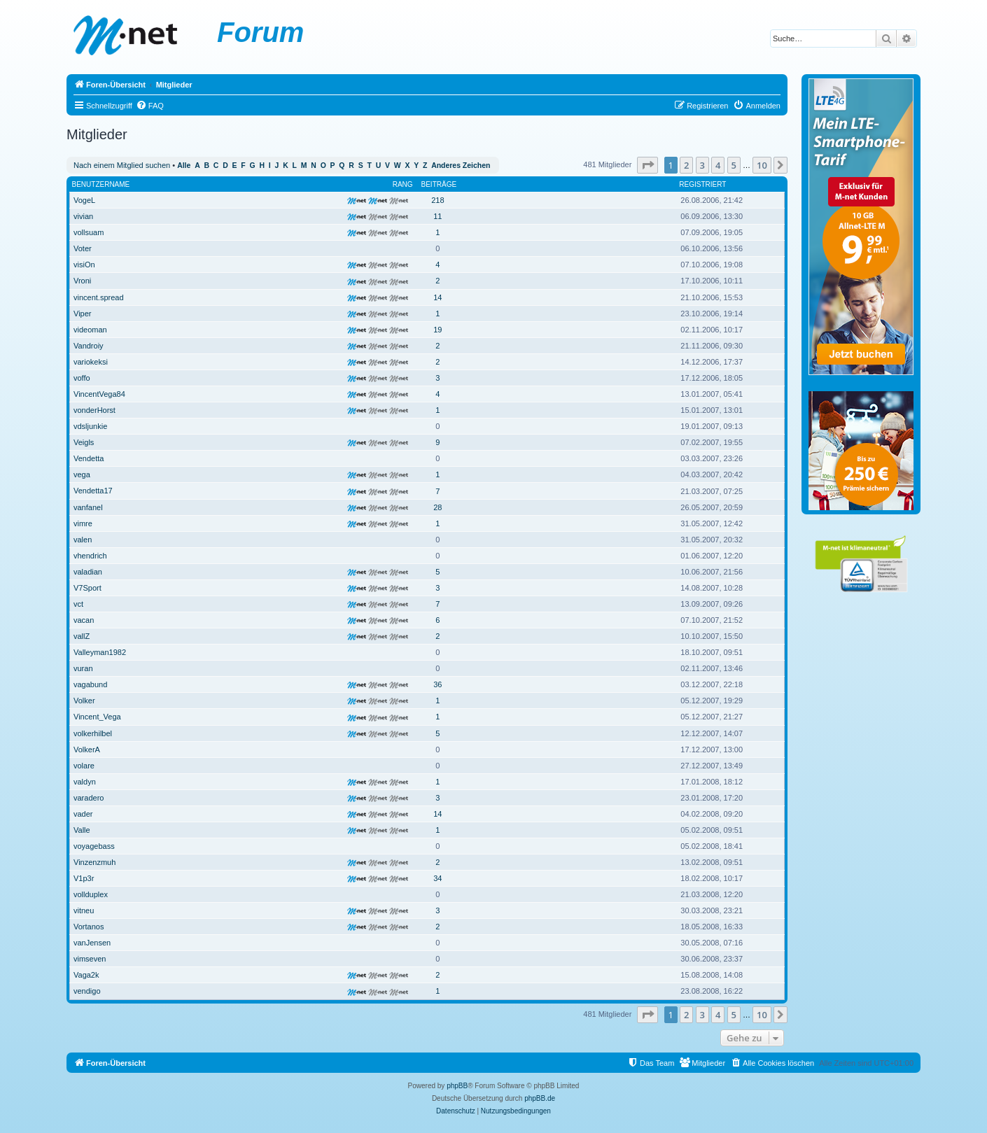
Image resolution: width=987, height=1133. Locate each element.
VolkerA (87, 749)
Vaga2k (86, 975)
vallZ (82, 636)
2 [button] (686, 165)
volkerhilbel (93, 733)
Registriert (702, 184)
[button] (647, 165)
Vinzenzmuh (94, 862)
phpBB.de (539, 1098)
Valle (82, 830)
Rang (403, 184)
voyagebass (94, 846)
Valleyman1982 (100, 652)
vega (82, 474)
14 (437, 297)
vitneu (84, 910)
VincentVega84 (99, 394)
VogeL (84, 200)
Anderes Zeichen (460, 165)
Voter (83, 248)
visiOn (84, 264)
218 (437, 200)
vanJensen (92, 942)
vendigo (87, 991)
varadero (89, 798)
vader (83, 814)
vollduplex (91, 894)
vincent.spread (99, 297)
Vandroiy (89, 346)
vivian (83, 216)
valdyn (85, 781)
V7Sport (88, 588)
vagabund (90, 684)
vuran (83, 668)
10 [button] (762, 165)
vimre (83, 523)
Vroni (82, 280)
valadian (88, 572)
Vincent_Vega (97, 716)
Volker (84, 700)
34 (437, 878)
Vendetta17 (93, 490)
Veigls (84, 442)
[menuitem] (150, 105)
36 (437, 684)
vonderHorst (94, 410)
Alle (183, 165)
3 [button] (702, 165)
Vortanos (89, 926)
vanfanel (88, 507)
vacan (84, 620)
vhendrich (90, 555)
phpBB (457, 1086)
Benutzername (101, 184)
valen (83, 539)
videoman (90, 329)
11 (437, 216)
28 (437, 507)
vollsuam (89, 232)
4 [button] (717, 165)
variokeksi (91, 362)
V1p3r (84, 878)
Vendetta (89, 458)
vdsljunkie (90, 426)
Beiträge (439, 184)
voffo (82, 378)
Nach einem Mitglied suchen (122, 165)
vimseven (90, 959)
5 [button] (734, 165)
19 (437, 329)
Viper (82, 313)
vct (78, 604)
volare (84, 765)
